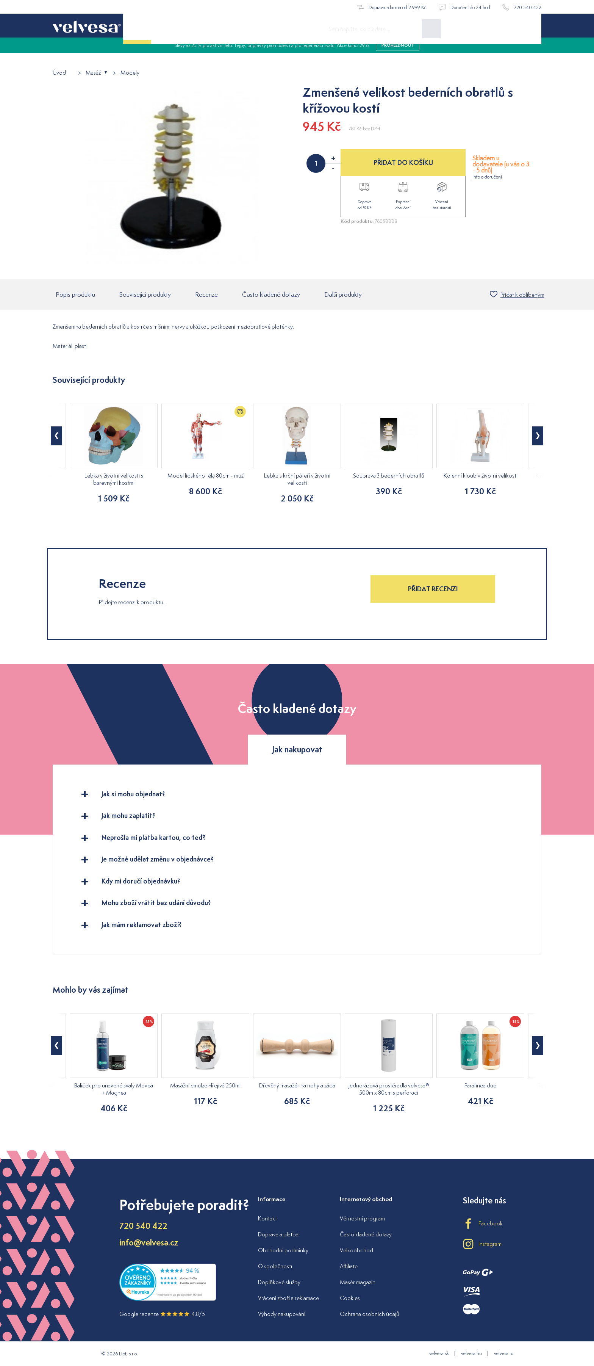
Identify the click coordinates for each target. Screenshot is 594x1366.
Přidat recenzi (433, 589)
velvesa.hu (471, 1353)
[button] (56, 436)
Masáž (93, 73)
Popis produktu (75, 295)
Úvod (59, 73)
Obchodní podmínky (283, 1250)
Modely (129, 73)
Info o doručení (487, 177)
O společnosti (275, 1266)
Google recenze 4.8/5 (162, 1313)
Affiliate (349, 1266)
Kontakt (267, 1218)
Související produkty (145, 295)
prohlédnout (397, 53)
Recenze (206, 295)
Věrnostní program (362, 1218)
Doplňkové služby (279, 1282)
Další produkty (343, 295)
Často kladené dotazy (271, 295)
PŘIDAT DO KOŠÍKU (403, 162)
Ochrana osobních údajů (369, 1313)
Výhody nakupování (281, 1313)
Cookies (350, 1298)
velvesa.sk (439, 1353)
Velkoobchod (356, 1250)
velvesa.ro (503, 1353)
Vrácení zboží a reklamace (288, 1298)
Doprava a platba (278, 1234)
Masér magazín (357, 1282)
